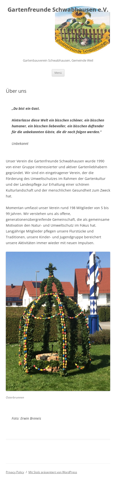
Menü (58, 72)
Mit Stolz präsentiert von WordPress (52, 472)
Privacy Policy (15, 472)
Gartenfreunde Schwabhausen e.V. (58, 9)
